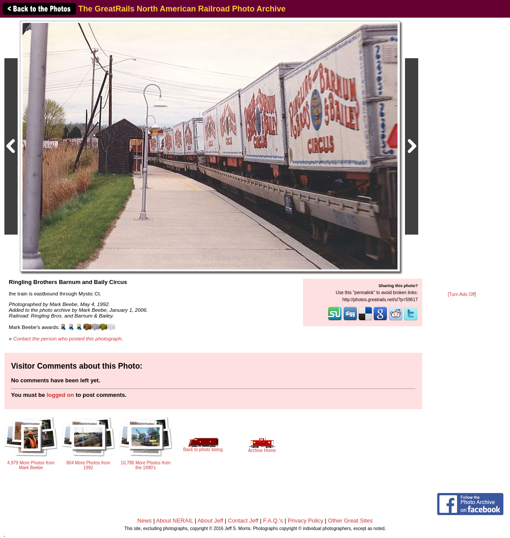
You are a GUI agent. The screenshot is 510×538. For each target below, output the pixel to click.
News (144, 520)
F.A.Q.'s (273, 520)
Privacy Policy (305, 520)
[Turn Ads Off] (462, 294)
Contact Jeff (243, 520)
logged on (60, 395)
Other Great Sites (350, 520)
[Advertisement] (462, 155)
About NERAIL (174, 520)
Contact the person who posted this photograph (67, 338)
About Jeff (210, 520)
